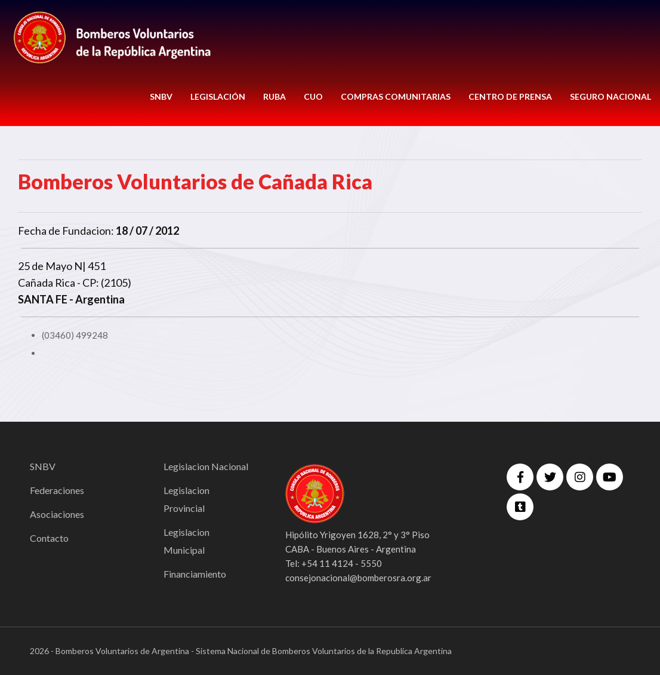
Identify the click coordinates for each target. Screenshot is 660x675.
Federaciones (57, 490)
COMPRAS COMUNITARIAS (396, 96)
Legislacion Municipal (186, 541)
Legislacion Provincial (186, 499)
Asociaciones (57, 514)
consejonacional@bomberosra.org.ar (358, 577)
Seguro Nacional (610, 96)
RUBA (274, 96)
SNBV (161, 96)
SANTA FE (42, 299)
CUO (313, 96)
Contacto (49, 538)
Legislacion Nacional (206, 466)
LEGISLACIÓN (217, 96)
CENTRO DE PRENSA (510, 96)
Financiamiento (195, 573)
